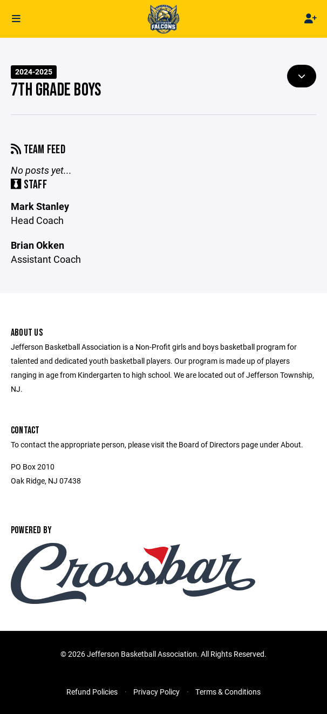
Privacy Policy (156, 691)
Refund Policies (92, 691)
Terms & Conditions (228, 691)
